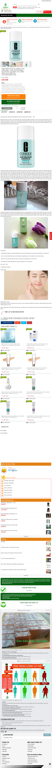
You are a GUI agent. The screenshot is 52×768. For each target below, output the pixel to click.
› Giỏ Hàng (4, 756)
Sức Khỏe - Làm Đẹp (8, 27)
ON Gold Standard (34, 7)
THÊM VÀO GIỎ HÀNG (13, 102)
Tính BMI (4, 702)
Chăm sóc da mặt (8, 318)
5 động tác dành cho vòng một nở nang (10, 705)
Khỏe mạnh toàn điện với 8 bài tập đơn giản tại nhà (12, 712)
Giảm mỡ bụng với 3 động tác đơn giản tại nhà (11, 708)
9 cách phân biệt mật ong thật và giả (9, 657)
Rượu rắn (26, 8)
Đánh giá (27, 112)
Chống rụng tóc (31, 8)
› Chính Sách (4, 749)
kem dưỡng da (17, 318)
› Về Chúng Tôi (4, 744)
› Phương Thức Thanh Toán (32, 756)
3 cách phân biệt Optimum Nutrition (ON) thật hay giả (12, 655)
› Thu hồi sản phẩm (31, 744)
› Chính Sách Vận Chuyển (32, 760)
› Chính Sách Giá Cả (31, 758)
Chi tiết (4, 112)
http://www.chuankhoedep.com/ (37, 766)
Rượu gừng (28, 7)
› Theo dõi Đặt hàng (5, 761)
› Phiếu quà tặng (30, 746)
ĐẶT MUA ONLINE (13, 96)
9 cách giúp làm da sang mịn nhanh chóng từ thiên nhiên (13, 715)
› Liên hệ (3, 746)
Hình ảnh (20, 112)
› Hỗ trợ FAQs (29, 749)
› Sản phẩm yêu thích (6, 758)
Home (2, 27)
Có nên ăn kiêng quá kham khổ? (8, 710)
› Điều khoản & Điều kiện (6, 747)
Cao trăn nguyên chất (20, 8)
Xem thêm (26, 536)
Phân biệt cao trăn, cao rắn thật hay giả (9, 651)
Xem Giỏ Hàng (7, 108)
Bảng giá (12, 112)
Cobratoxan (19, 7)
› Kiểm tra (3, 760)
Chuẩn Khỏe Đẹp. (19, 766)
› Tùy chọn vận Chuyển (31, 747)
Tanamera (24, 7)
